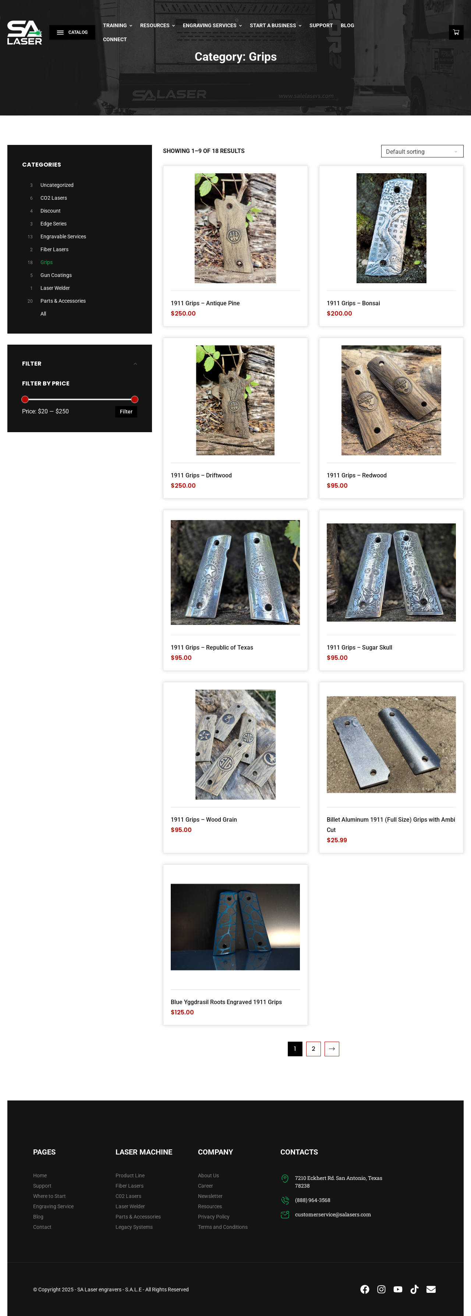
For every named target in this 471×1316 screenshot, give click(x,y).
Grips (46, 262)
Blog (347, 25)
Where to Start (49, 1196)
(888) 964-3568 (312, 1199)
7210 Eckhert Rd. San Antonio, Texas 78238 (338, 1181)
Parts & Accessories (63, 301)
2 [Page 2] (313, 1049)
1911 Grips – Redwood (357, 475)
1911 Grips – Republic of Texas (212, 647)
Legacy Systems (134, 1227)
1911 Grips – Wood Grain (204, 819)
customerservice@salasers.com (333, 1214)
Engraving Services (212, 25)
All (43, 314)
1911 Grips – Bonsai (353, 303)
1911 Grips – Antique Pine (205, 303)
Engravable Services (63, 236)
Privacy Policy (214, 1217)
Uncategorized (57, 185)
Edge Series (53, 224)
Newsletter (210, 1196)
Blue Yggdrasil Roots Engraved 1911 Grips (226, 1002)
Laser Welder (55, 288)
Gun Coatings (56, 275)
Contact (42, 1227)
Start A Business (276, 25)
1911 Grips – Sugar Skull (359, 647)
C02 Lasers (128, 1196)
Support (321, 25)
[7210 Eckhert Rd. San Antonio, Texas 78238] (285, 1178)
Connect (115, 39)
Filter (126, 412)
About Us (208, 1175)
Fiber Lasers (54, 249)
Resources (157, 25)
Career (205, 1186)
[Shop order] (422, 151)
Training (117, 25)
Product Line (130, 1175)
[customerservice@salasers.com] (285, 1215)
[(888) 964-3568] (285, 1200)
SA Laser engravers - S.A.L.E (109, 1289)
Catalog (72, 32)
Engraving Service (53, 1206)
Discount (50, 211)
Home (40, 1175)
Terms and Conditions (223, 1227)
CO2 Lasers (53, 198)
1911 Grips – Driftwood (201, 475)
